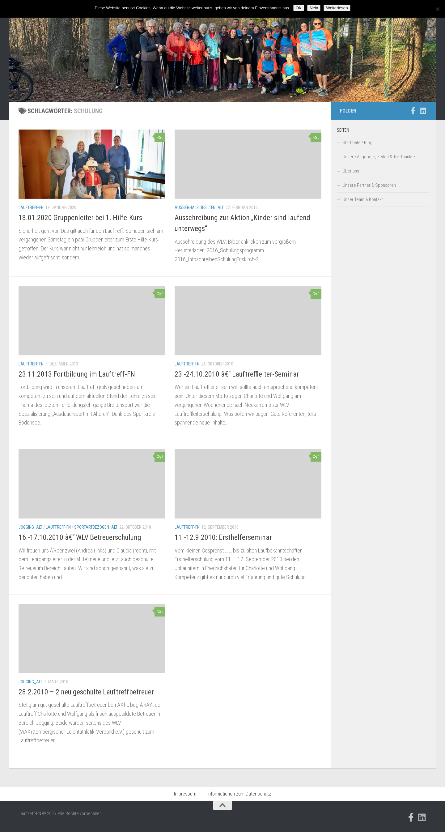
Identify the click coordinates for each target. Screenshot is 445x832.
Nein (314, 8)
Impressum (185, 794)
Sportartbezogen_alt (95, 527)
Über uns (350, 171)
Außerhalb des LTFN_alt (199, 207)
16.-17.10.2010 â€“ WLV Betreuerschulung (80, 537)
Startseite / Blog (357, 142)
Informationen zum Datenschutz (239, 794)
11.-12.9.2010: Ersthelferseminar (223, 537)
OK (299, 8)
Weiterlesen (337, 8)
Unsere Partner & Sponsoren (369, 185)
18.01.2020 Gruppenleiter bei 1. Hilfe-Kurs (80, 217)
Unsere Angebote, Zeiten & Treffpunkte (378, 157)
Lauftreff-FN (31, 207)
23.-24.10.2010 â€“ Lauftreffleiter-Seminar (237, 374)
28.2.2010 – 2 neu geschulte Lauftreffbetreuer (86, 692)
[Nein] (437, 9)
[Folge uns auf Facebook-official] (413, 110)
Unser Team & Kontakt (362, 199)
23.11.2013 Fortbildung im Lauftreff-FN (77, 374)
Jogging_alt (30, 527)
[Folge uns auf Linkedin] (422, 110)
